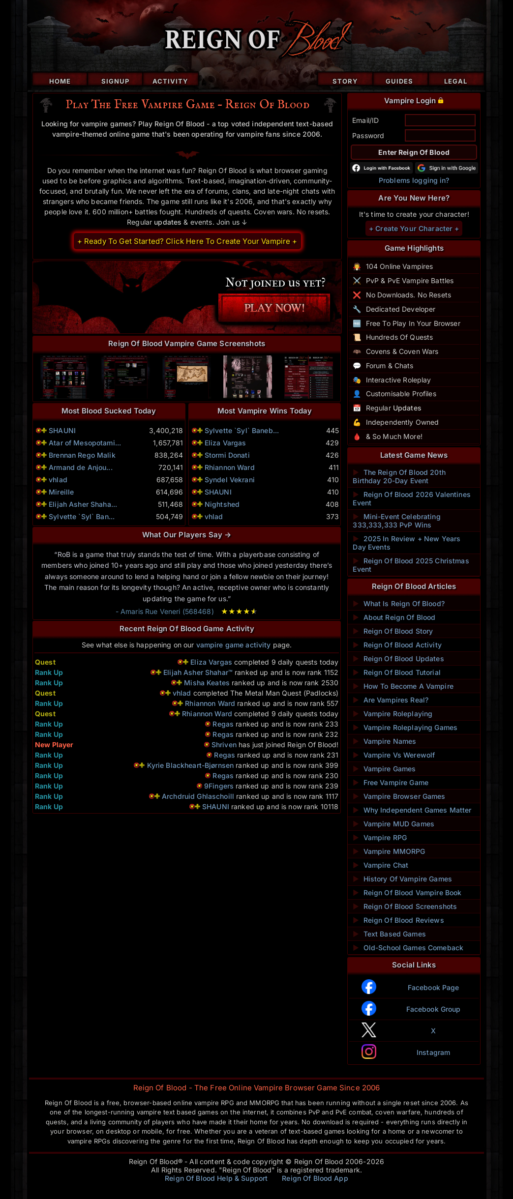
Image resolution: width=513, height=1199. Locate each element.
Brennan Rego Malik (82, 455)
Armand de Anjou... (81, 467)
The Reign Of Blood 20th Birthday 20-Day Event (399, 476)
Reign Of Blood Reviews (398, 920)
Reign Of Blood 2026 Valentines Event (411, 498)
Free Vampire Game (390, 782)
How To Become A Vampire (403, 686)
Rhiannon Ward (230, 467)
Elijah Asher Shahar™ (198, 672)
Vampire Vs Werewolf (394, 755)
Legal (455, 81)
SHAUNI (62, 430)
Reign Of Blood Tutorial (396, 672)
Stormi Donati (227, 455)
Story (345, 81)
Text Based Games (389, 934)
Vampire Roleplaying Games (405, 727)
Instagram (433, 1052)
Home (60, 81)
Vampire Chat (380, 865)
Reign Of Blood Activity (397, 645)
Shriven (224, 744)
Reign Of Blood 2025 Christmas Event (411, 564)
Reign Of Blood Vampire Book (407, 892)
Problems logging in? (414, 180)
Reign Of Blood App (315, 1178)
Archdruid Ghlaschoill (198, 796)
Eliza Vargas (225, 443)
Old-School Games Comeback (408, 947)
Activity (170, 81)
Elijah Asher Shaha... (83, 504)
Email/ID (365, 120)
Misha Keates (207, 682)
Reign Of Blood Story (393, 631)
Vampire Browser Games (399, 796)
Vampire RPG (380, 837)
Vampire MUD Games (393, 823)
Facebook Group (433, 1009)
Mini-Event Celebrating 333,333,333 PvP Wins (396, 520)
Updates (407, 408)
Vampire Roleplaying (392, 713)
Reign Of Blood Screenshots (405, 906)
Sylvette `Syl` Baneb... (242, 430)
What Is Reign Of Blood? (398, 603)
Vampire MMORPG (389, 851)
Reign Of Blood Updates (398, 658)
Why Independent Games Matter (412, 810)
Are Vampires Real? (390, 700)
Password (368, 135)
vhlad (58, 479)
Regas (223, 724)
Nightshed (222, 504)
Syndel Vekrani (230, 479)
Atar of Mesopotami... (85, 443)
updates (167, 222)
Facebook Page (433, 987)
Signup (115, 81)
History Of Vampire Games (402, 879)
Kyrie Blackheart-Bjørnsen (190, 765)
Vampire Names (384, 741)
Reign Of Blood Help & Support (216, 1178)
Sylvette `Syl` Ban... (82, 516)
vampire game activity (233, 645)
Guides (399, 81)
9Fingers (219, 786)
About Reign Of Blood (394, 617)
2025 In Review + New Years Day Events (406, 542)
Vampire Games (384, 768)
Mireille (61, 492)
